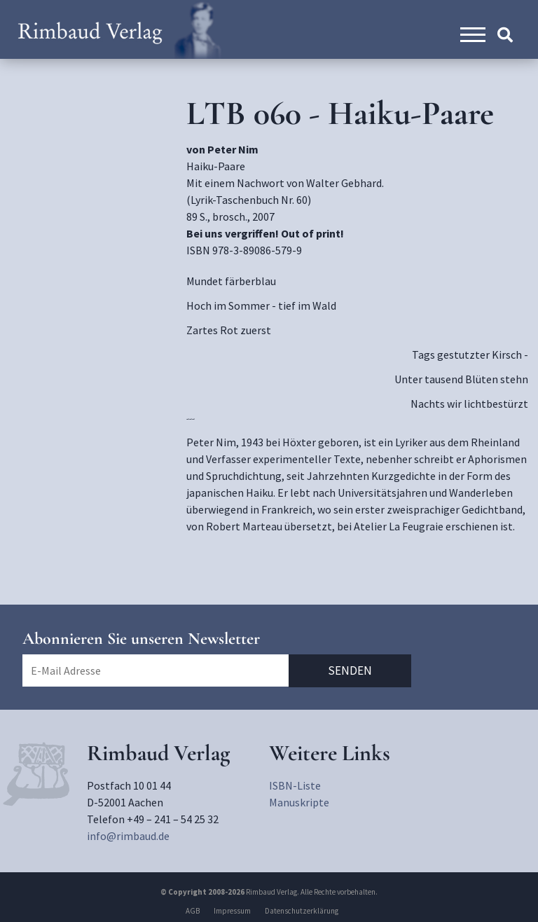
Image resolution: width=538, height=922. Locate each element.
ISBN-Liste (295, 785)
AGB (193, 911)
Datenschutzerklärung (301, 911)
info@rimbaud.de (128, 836)
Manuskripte (299, 802)
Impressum (232, 911)
